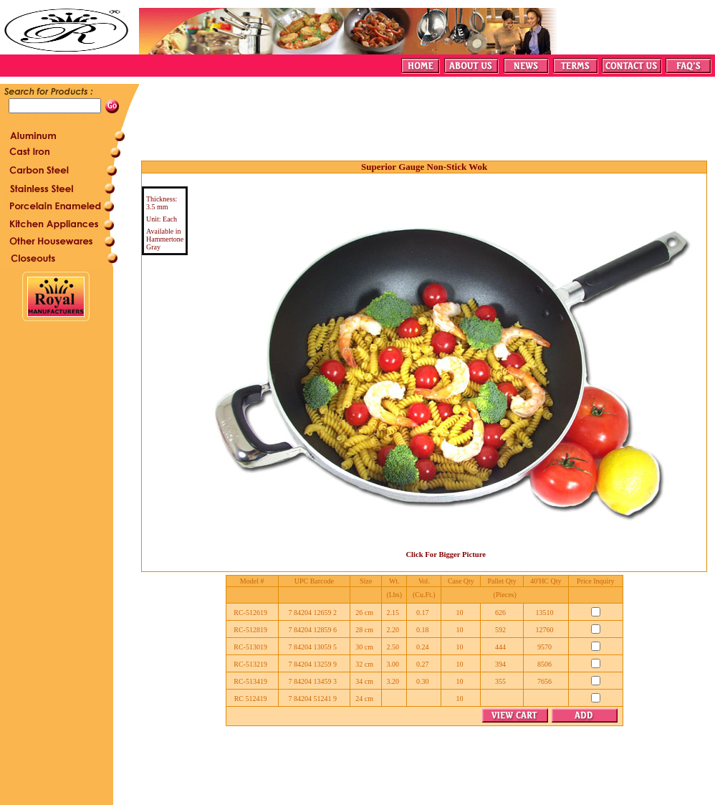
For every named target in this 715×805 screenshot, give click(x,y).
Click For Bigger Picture (446, 554)
